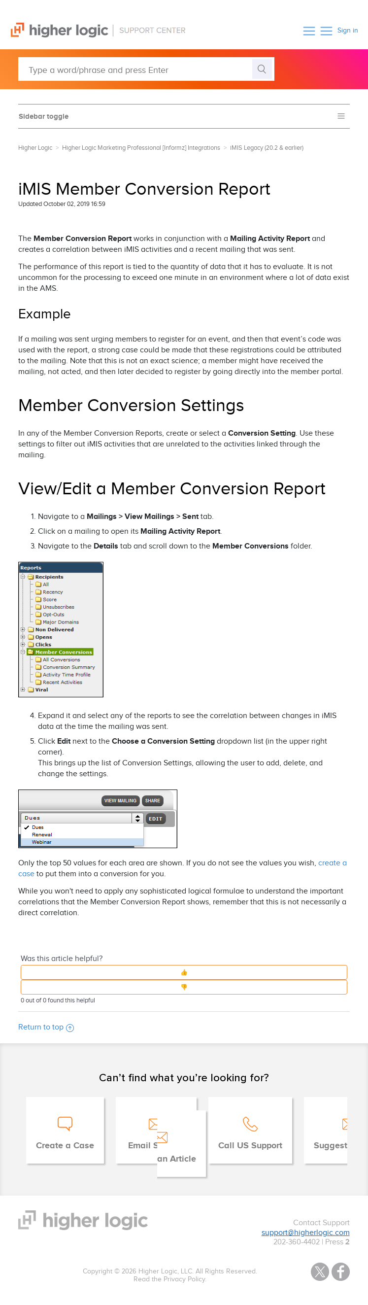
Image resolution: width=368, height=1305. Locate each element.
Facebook (341, 1272)
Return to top (46, 1027)
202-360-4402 (296, 1242)
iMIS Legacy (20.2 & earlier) (266, 148)
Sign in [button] (347, 30)
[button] (309, 30)
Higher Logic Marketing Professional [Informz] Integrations (141, 148)
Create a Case (65, 1145)
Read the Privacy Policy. (170, 1279)
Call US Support (250, 1145)
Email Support (156, 1145)
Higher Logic (35, 148)
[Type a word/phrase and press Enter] (146, 69)
